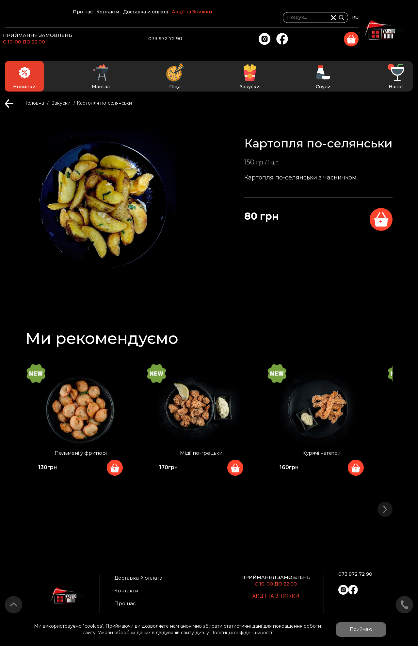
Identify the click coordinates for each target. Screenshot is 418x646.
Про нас (118, 18)
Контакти (155, 18)
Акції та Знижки (265, 18)
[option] (78, 430)
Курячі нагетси (325, 454)
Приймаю (361, 629)
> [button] (385, 506)
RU (409, 17)
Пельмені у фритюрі (80, 454)
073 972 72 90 (219, 37)
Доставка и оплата (206, 18)
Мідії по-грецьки (202, 454)
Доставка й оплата (143, 577)
